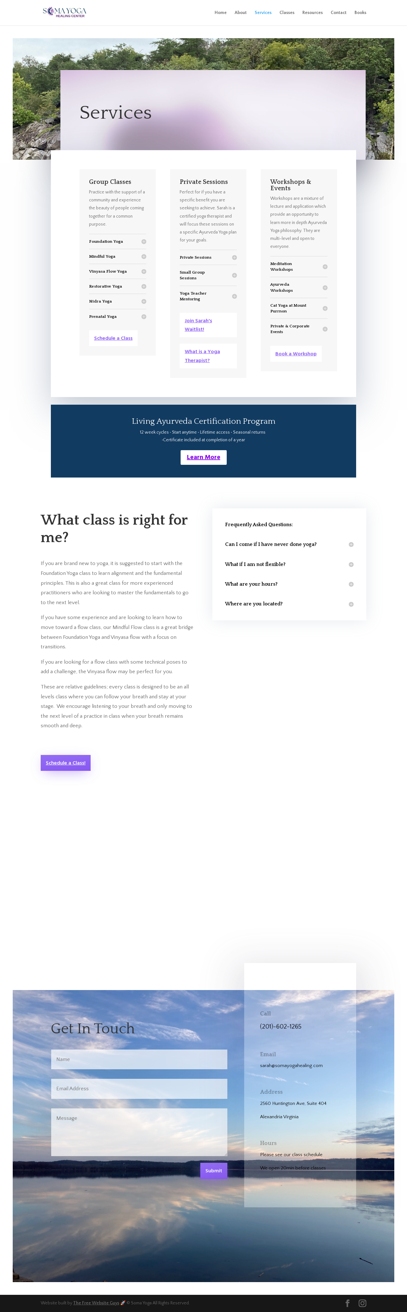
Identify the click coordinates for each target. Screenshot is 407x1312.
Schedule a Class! (66, 763)
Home (221, 12)
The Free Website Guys (96, 1303)
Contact (339, 12)
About (241, 12)
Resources (312, 12)
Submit (213, 1171)
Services (263, 12)
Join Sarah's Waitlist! (198, 325)
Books (360, 12)
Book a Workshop (296, 354)
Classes (286, 12)
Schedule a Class (113, 338)
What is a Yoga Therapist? (202, 356)
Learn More (203, 457)
